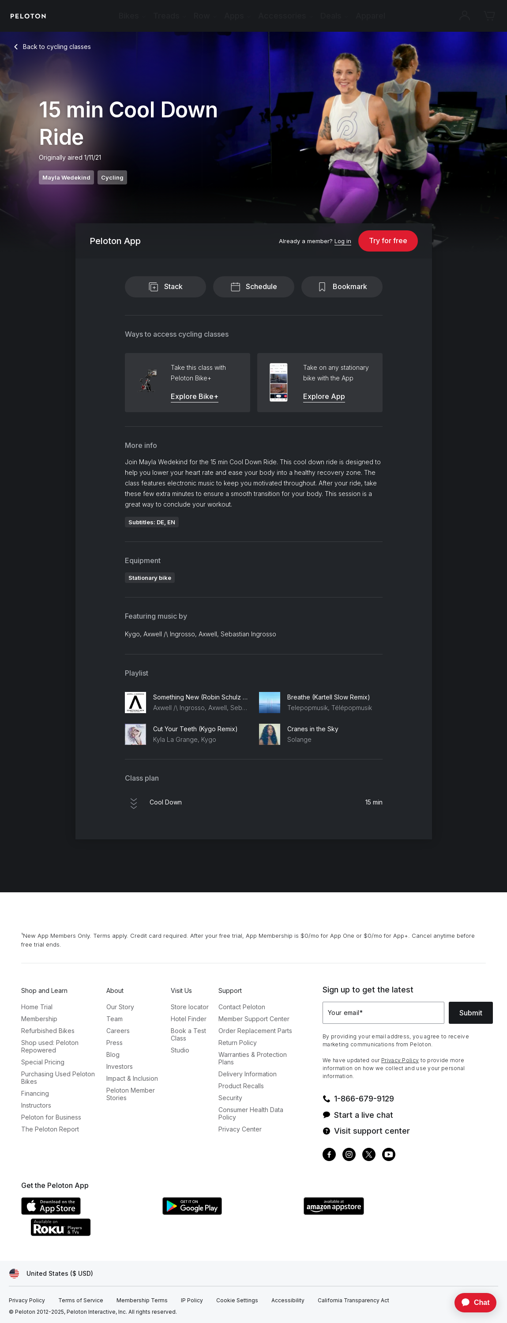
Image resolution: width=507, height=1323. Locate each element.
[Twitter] (369, 1155)
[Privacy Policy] (27, 1300)
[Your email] (383, 1013)
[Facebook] (329, 1155)
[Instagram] (349, 1155)
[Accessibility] (287, 1300)
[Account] (465, 16)
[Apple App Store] (87, 1212)
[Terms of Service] (80, 1300)
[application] (471, 1302)
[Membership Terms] (142, 1300)
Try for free (388, 240)
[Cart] (489, 16)
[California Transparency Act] (353, 1300)
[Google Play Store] (228, 1212)
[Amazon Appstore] (370, 1212)
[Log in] (342, 241)
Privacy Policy (400, 1060)
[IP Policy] (192, 1300)
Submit (470, 1012)
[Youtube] (388, 1155)
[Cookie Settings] (237, 1300)
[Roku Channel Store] (96, 1233)
